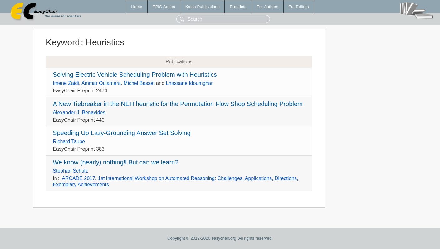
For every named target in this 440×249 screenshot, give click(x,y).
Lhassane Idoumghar (189, 83)
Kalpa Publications (202, 6)
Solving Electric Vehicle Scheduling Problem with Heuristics (135, 74)
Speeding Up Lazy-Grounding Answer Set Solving (121, 132)
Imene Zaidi (66, 83)
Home (136, 6)
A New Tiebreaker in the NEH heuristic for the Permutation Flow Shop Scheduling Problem (177, 103)
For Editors (299, 6)
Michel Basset (139, 83)
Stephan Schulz (70, 170)
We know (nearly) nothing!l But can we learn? (115, 162)
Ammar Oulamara (101, 83)
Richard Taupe (69, 141)
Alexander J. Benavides (79, 112)
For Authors (267, 6)
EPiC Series (164, 6)
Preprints (238, 6)
